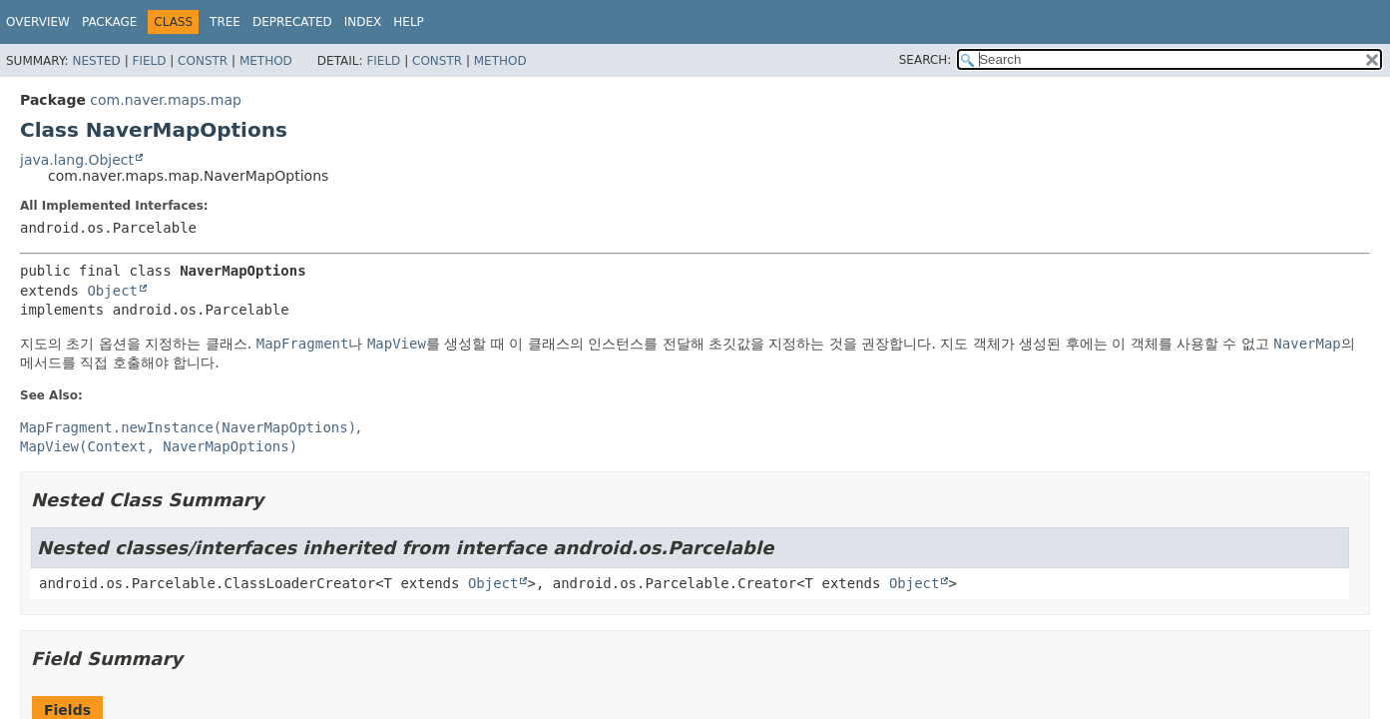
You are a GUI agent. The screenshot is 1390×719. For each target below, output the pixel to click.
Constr (203, 61)
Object (112, 291)
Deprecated (292, 22)
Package (109, 22)
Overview (38, 22)
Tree (225, 22)
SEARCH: (925, 60)
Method (265, 61)
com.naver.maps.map (165, 100)
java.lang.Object (77, 160)
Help (408, 22)
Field (149, 61)
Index (363, 22)
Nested (96, 61)
